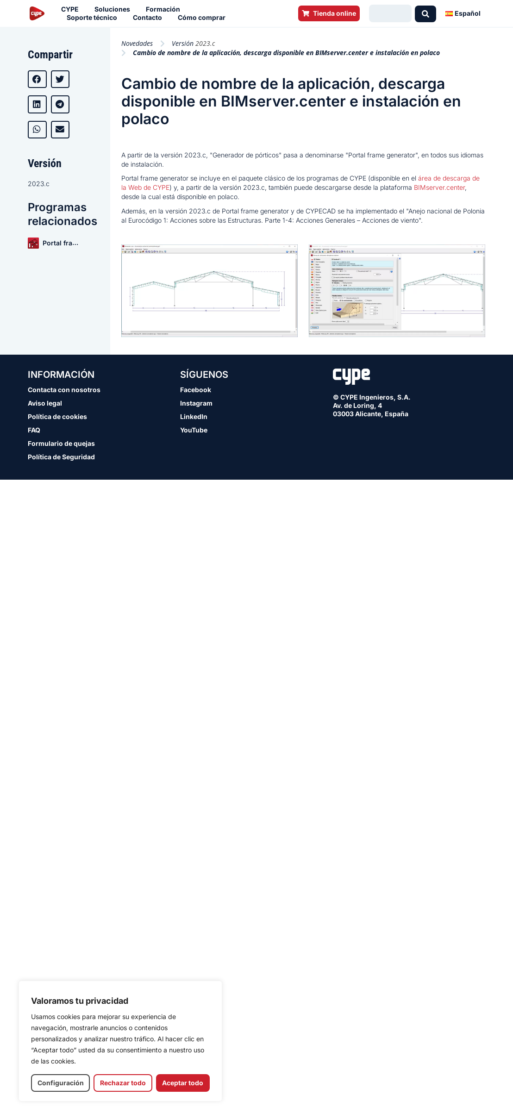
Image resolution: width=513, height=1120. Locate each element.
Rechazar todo (123, 1083)
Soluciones (114, 9)
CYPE (72, 9)
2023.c (39, 184)
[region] (120, 1041)
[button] (37, 79)
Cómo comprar (204, 17)
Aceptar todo (182, 1083)
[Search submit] (425, 13)
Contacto (150, 17)
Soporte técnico (94, 17)
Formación (165, 9)
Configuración (61, 1083)
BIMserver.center (439, 187)
